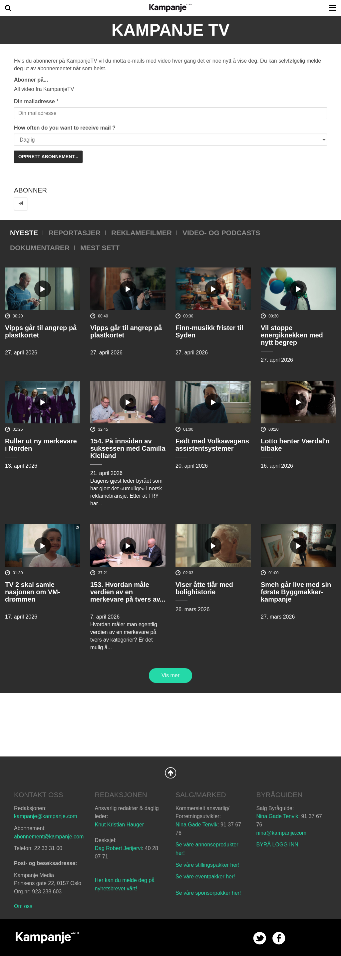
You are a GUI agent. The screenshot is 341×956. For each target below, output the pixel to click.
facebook (278, 938)
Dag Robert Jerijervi (118, 848)
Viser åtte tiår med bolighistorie (204, 588)
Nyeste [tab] (24, 233)
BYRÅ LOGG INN (277, 844)
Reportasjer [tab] (75, 233)
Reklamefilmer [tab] (141, 233)
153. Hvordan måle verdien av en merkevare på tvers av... (127, 592)
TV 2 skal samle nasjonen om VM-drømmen (32, 592)
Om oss (23, 906)
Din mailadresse (34, 101)
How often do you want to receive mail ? (65, 128)
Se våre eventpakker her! (205, 876)
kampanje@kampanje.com (45, 816)
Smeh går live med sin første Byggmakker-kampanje (296, 592)
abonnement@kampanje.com (49, 836)
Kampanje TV (171, 30)
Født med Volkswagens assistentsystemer (212, 444)
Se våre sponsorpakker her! (208, 893)
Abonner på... (31, 80)
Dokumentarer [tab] (40, 247)
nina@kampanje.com (281, 833)
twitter (259, 938)
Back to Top (170, 772)
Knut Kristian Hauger (119, 824)
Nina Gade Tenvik (196, 824)
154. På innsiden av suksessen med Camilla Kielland (128, 448)
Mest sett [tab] (100, 247)
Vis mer (170, 675)
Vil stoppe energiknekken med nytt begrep (292, 335)
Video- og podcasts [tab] (221, 233)
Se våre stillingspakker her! (208, 865)
